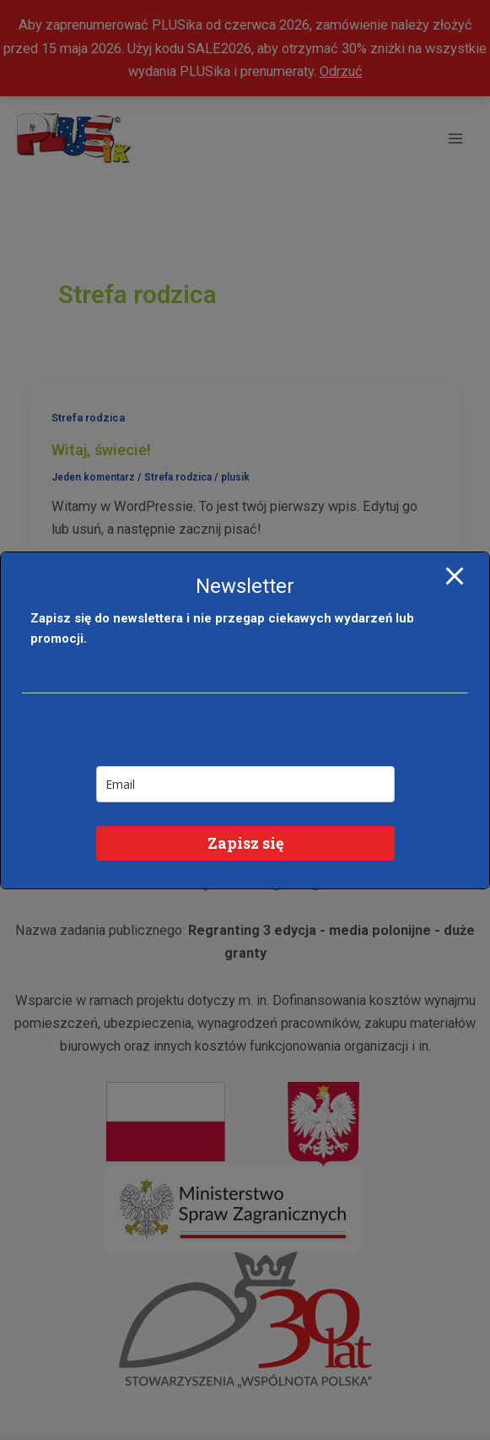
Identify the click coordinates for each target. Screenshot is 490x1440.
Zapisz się (245, 843)
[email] (245, 784)
